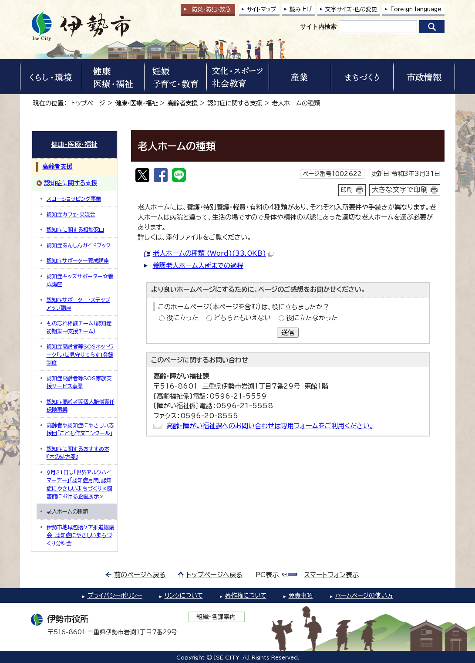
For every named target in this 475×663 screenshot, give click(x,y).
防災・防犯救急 (211, 9)
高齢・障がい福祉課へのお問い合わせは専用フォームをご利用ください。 (270, 426)
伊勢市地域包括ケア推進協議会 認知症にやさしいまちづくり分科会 (80, 535)
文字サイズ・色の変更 (351, 9)
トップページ (88, 103)
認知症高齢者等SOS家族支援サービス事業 (79, 382)
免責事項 (301, 595)
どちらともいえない (242, 318)
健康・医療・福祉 (136, 103)
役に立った (182, 318)
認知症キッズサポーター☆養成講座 (80, 280)
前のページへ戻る (140, 575)
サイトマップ (261, 9)
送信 (287, 332)
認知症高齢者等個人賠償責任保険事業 (81, 405)
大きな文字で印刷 (400, 189)
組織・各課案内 (216, 617)
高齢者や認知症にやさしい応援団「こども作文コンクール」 (80, 429)
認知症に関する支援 (234, 103)
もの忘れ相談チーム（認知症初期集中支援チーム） (79, 327)
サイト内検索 (318, 26)
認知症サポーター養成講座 (78, 260)
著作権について (245, 595)
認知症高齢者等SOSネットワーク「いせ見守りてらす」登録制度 (80, 354)
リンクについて (184, 595)
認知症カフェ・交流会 (71, 214)
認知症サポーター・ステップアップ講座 (78, 303)
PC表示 (267, 575)
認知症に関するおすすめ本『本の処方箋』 (78, 452)
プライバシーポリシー (115, 595)
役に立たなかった (312, 318)
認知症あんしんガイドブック (79, 245)
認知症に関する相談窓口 (75, 229)
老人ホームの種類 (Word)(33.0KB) (213, 253)
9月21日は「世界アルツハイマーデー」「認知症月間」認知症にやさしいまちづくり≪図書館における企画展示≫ (79, 484)
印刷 (347, 190)
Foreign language (415, 9)
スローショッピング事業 (74, 198)
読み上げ (301, 9)
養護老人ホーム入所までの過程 (198, 265)
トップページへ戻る (214, 575)
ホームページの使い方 (364, 595)
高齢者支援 (182, 103)
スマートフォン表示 (331, 575)
